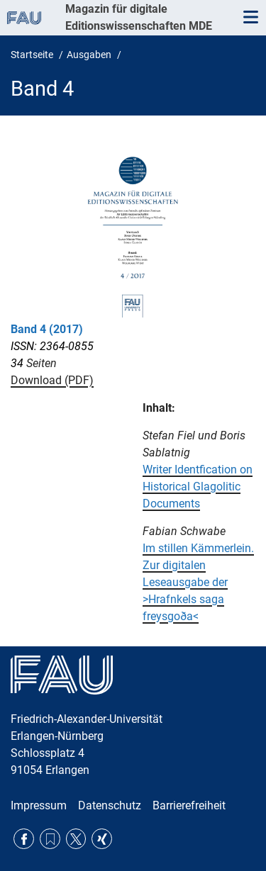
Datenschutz (109, 805)
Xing (102, 838)
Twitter (76, 838)
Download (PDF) (52, 380)
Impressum (39, 805)
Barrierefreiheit (189, 805)
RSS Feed (50, 838)
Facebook (23, 838)
